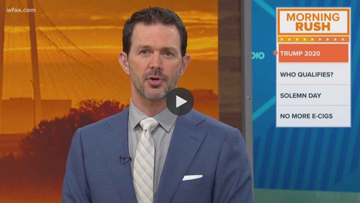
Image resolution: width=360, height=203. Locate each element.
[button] (180, 101)
